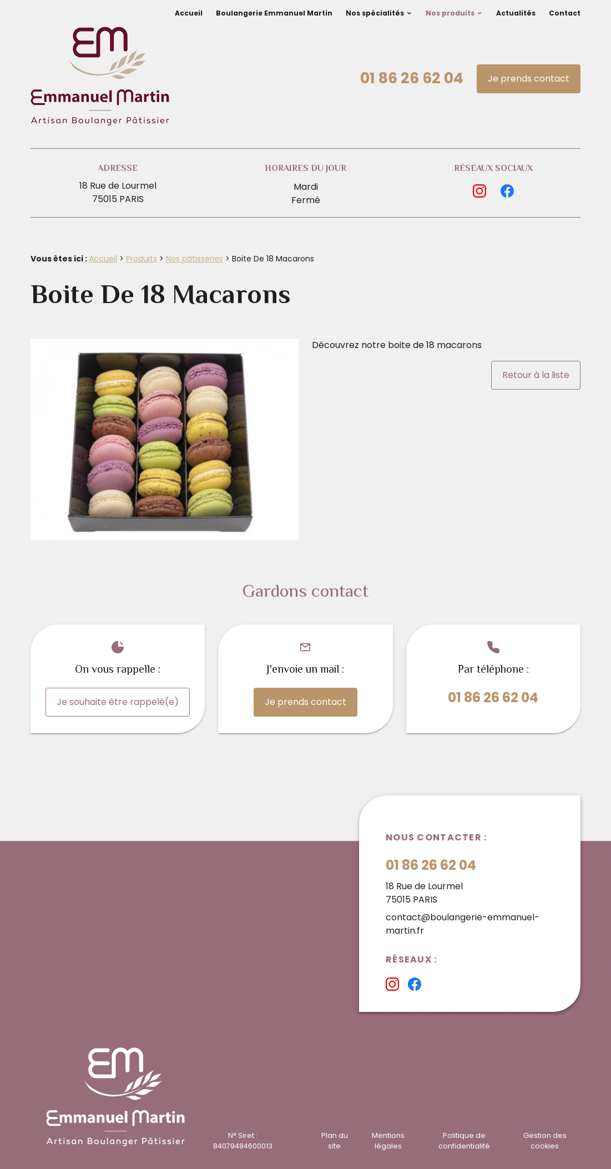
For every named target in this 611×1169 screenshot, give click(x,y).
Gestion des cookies (545, 1141)
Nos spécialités (375, 13)
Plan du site (334, 1141)
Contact (564, 13)
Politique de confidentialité (464, 1141)
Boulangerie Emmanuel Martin (274, 13)
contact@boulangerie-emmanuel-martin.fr (462, 924)
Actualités (516, 13)
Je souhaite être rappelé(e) (118, 702)
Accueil (189, 13)
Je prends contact (528, 78)
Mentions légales (388, 1141)
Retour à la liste (535, 375)
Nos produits (450, 13)
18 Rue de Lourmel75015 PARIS (117, 192)
